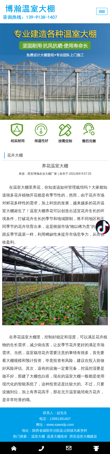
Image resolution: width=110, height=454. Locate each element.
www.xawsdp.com (60, 425)
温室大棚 (38, 436)
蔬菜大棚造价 (57, 436)
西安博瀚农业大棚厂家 (42, 173)
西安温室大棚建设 (83, 436)
